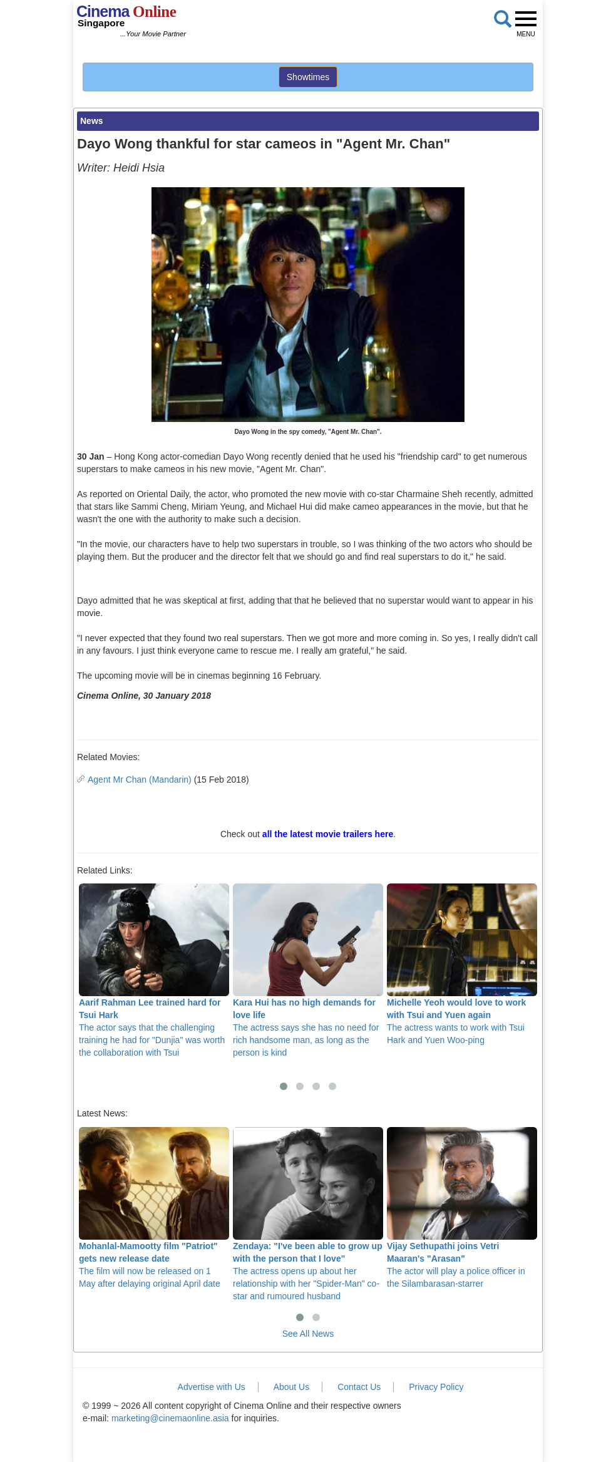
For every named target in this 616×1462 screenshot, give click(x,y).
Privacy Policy (436, 1387)
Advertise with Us (211, 1387)
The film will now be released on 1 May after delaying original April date (154, 1208)
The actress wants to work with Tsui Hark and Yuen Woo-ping (462, 964)
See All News (308, 1334)
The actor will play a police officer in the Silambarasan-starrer (462, 1208)
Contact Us (359, 1387)
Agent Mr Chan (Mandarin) (140, 780)
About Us (292, 1387)
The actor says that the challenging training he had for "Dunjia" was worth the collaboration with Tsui (154, 970)
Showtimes (308, 77)
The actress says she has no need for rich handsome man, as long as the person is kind (308, 970)
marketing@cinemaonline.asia (170, 1418)
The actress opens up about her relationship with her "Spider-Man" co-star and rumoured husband (308, 1214)
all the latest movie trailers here (327, 834)
